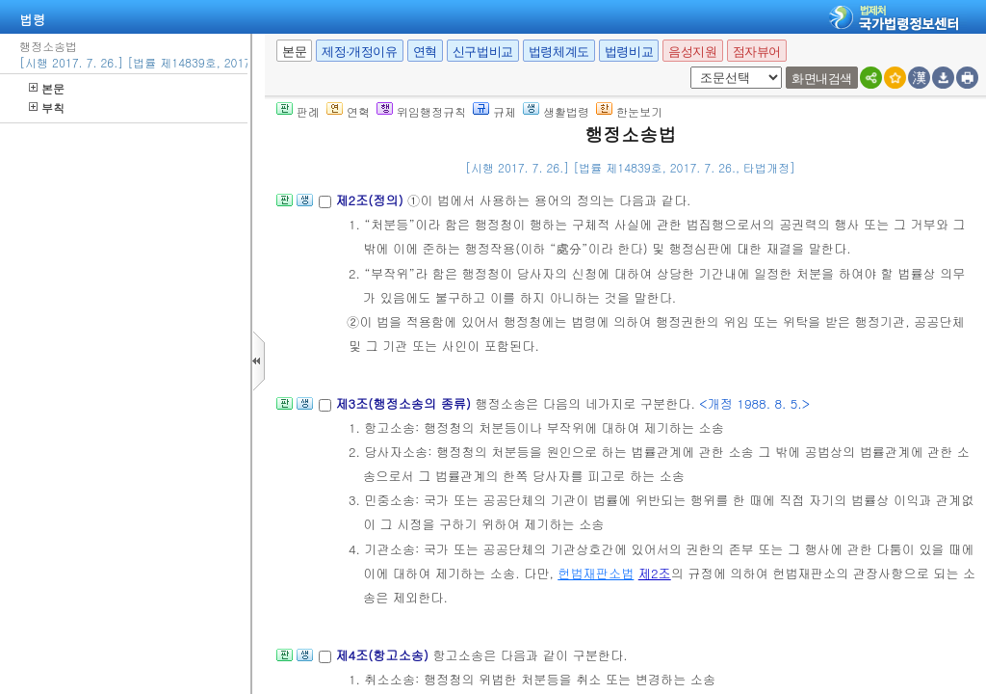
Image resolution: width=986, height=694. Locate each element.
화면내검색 (821, 78)
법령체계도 (559, 51)
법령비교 (629, 51)
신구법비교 (483, 51)
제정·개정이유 (359, 51)
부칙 (47, 107)
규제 (494, 111)
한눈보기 (629, 111)
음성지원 (692, 51)
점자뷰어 (757, 51)
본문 (47, 88)
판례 (298, 111)
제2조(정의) (371, 200)
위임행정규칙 (421, 111)
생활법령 (556, 111)
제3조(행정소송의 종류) (405, 403)
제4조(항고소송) (383, 655)
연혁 (425, 51)
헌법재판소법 (596, 573)
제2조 (654, 573)
